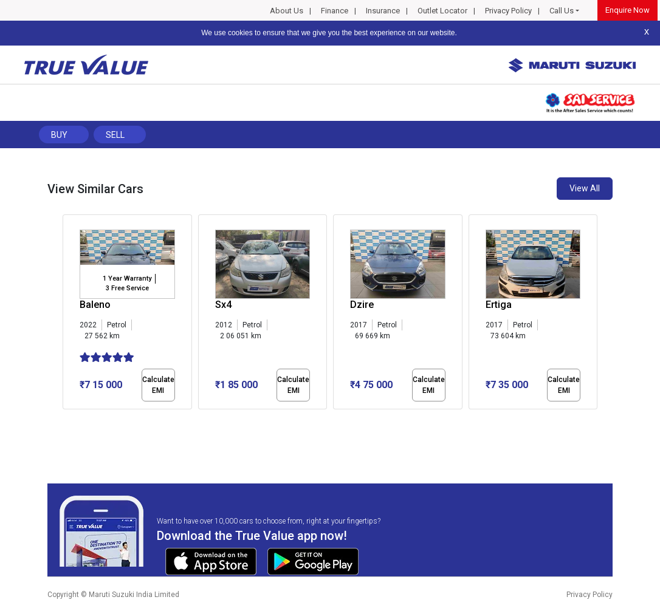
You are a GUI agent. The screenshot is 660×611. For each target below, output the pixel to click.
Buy (59, 135)
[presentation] (69, 315)
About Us (286, 10)
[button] (66, 419)
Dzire (362, 304)
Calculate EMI (158, 385)
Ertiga (499, 304)
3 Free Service (127, 288)
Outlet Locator (442, 10)
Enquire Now (627, 10)
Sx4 (223, 304)
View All (584, 188)
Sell (115, 135)
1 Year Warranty (127, 278)
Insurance (383, 10)
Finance (334, 10)
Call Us (561, 10)
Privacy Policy (508, 10)
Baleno (95, 304)
